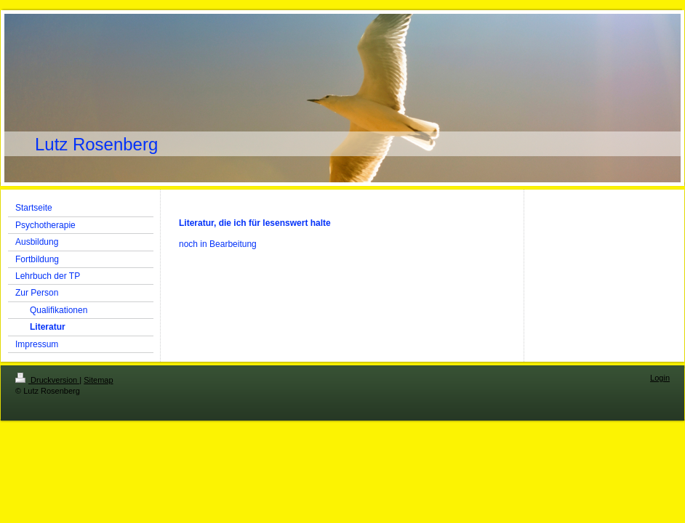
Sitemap (98, 380)
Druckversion (47, 380)
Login (660, 377)
